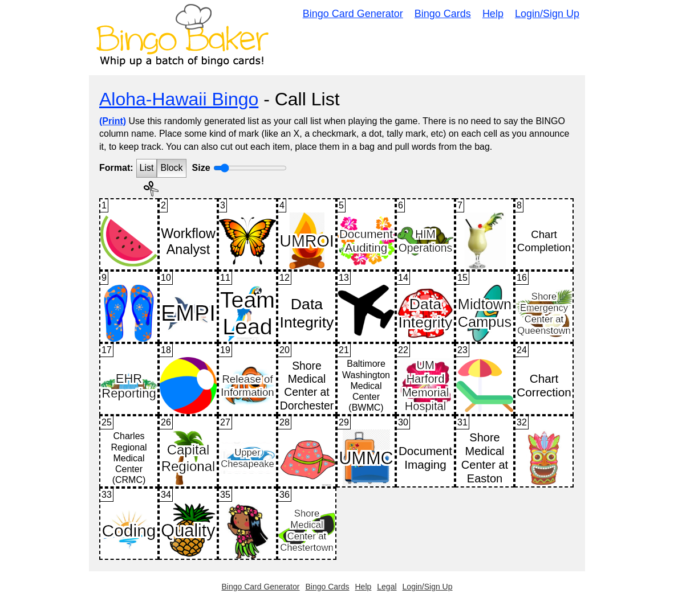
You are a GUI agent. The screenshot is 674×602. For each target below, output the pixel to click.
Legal (386, 587)
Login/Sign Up (547, 13)
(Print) (112, 121)
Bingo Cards (443, 13)
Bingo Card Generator (353, 13)
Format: (116, 168)
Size (201, 168)
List (147, 168)
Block (171, 168)
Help (493, 13)
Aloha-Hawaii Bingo (178, 99)
